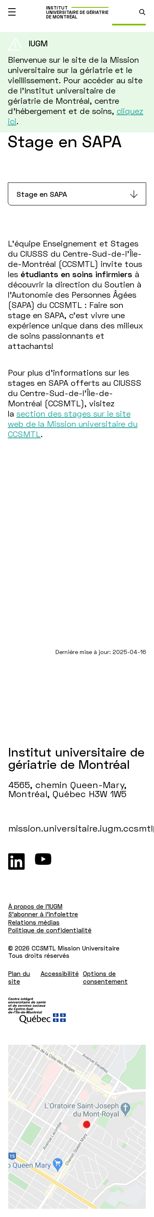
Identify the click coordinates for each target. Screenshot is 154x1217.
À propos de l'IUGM (35, 906)
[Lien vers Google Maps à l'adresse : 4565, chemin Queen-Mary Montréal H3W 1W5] (77, 1127)
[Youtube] (43, 861)
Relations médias (34, 922)
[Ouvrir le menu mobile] (12, 12)
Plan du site (19, 977)
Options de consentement (105, 977)
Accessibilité (60, 973)
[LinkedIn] (16, 861)
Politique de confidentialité (50, 930)
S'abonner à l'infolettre (43, 914)
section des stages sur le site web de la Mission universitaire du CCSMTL (73, 423)
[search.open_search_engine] (142, 12)
